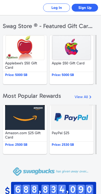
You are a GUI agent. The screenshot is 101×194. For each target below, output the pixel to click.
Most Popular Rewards (32, 95)
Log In (56, 7)
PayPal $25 (71, 129)
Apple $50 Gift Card (71, 59)
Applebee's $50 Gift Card (25, 59)
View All (81, 97)
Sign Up (85, 7)
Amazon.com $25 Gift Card (25, 129)
